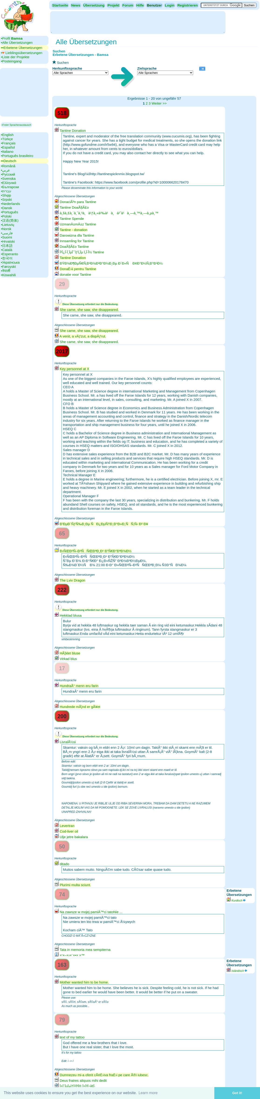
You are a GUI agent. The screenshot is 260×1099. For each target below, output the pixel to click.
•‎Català (6, 250)
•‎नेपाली (5, 271)
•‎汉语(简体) (9, 220)
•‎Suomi (6, 237)
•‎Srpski (6, 199)
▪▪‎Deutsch (8, 161)
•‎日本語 (7, 246)
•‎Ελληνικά (8, 183)
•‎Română (8, 166)
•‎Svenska (8, 178)
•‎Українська (10, 262)
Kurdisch (236, 900)
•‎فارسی (7, 233)
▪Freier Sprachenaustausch (16, 124)
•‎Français (8, 143)
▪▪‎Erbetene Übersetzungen (21, 48)
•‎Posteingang (11, 61)
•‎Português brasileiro (17, 156)
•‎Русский (8, 174)
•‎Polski (6, 216)
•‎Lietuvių (7, 225)
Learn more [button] (148, 1093)
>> (165, 103)
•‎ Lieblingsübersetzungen (21, 53)
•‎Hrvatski (8, 241)
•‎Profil (12, 38)
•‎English (7, 135)
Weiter (156, 103)
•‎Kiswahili (8, 275)
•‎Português (9, 212)
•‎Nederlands (10, 204)
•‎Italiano (7, 151)
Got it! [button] (237, 1093)
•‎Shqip (6, 195)
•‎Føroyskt (8, 267)
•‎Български (10, 187)
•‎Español (8, 147)
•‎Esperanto (9, 254)
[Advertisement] (137, 22)
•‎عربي (5, 170)
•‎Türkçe (7, 139)
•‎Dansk (6, 208)
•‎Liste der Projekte (15, 57)
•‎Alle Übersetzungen (17, 42)
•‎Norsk (6, 229)
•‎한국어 (7, 258)
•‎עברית (6, 191)
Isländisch (237, 971)
